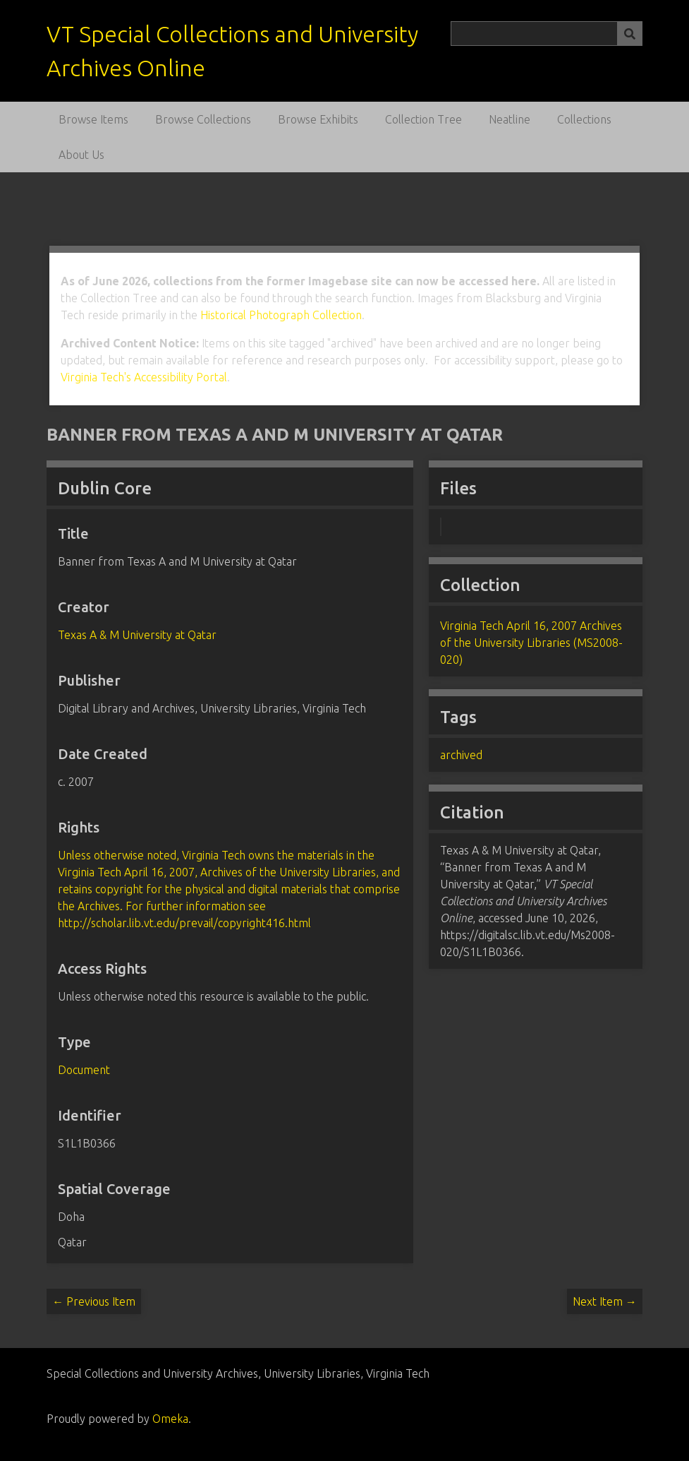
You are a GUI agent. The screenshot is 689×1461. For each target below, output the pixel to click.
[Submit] (629, 33)
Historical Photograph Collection (281, 315)
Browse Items (93, 119)
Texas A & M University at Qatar (137, 634)
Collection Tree (423, 119)
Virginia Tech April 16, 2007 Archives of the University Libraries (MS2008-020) (531, 642)
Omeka (170, 1418)
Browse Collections (203, 119)
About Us (81, 154)
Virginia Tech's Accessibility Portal (144, 377)
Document (84, 1069)
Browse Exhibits (318, 119)
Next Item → (605, 1301)
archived (461, 755)
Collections (584, 119)
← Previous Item (93, 1301)
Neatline (509, 119)
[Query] (546, 33)
